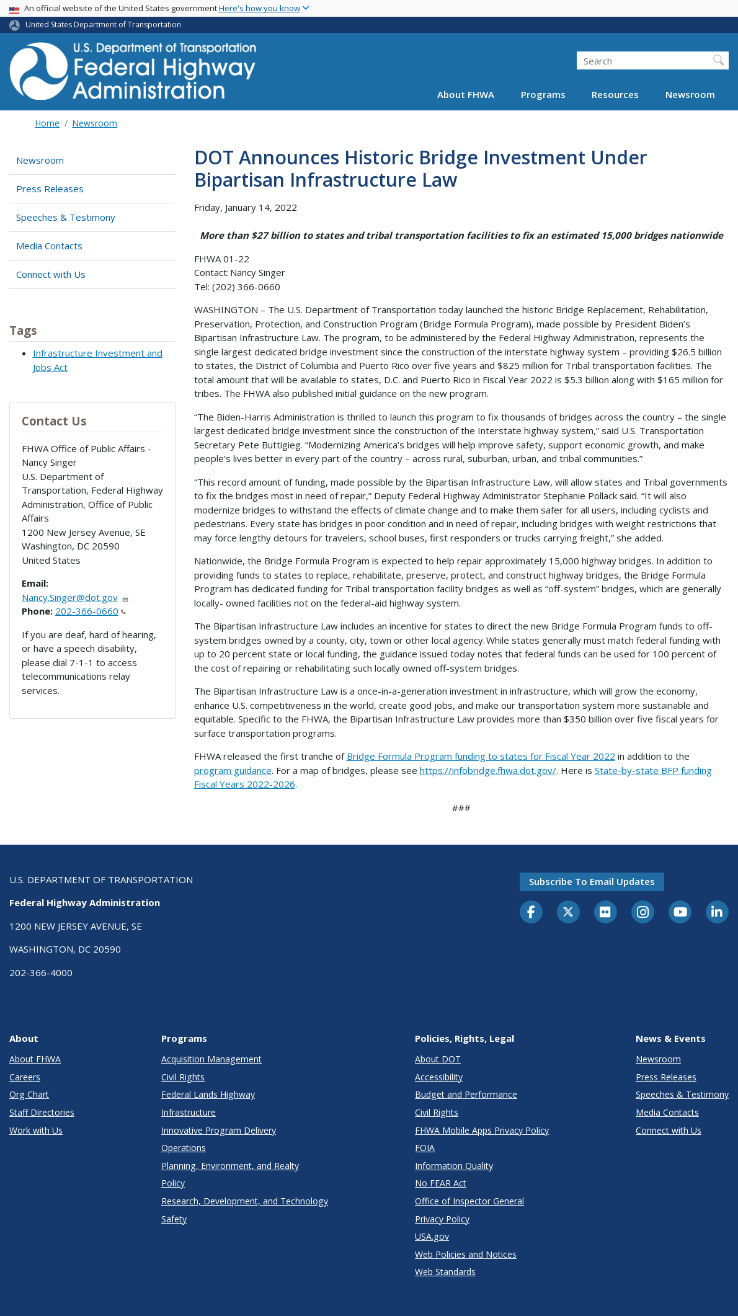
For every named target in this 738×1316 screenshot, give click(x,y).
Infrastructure (188, 1112)
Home (47, 123)
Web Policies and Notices (466, 1254)
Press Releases (50, 188)
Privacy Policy (442, 1219)
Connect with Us (51, 274)
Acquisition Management (211, 1059)
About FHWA (465, 94)
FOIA (425, 1148)
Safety (174, 1219)
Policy (173, 1183)
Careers (24, 1077)
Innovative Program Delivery (218, 1130)
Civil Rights (183, 1077)
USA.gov (432, 1236)
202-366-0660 (90, 611)
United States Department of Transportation (103, 24)
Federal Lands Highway (208, 1094)
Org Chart (29, 1094)
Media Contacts (49, 245)
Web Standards (445, 1272)
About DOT (438, 1059)
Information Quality (454, 1166)
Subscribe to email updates (592, 881)
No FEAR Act (440, 1183)
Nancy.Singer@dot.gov (75, 597)
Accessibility (439, 1077)
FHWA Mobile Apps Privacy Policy (482, 1130)
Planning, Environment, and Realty (230, 1166)
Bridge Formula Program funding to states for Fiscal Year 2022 (481, 756)
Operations (183, 1148)
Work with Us (36, 1130)
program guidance (233, 770)
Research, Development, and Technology (244, 1201)
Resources (615, 94)
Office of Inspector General (469, 1201)
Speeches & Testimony (65, 217)
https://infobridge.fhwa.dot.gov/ (488, 770)
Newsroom (690, 94)
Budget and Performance (466, 1094)
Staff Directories (41, 1112)
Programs (543, 94)
